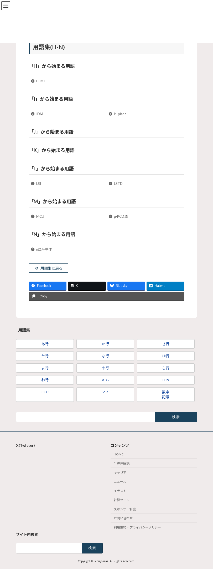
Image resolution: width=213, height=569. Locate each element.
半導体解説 (121, 463)
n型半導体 (41, 249)
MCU (37, 216)
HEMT (38, 81)
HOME (118, 454)
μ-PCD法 (118, 216)
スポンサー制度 (125, 509)
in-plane (117, 114)
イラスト (120, 491)
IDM (36, 114)
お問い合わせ (123, 518)
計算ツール (121, 500)
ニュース (120, 482)
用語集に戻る (48, 268)
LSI (35, 183)
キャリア (120, 472)
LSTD (115, 183)
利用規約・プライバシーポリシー (137, 527)
